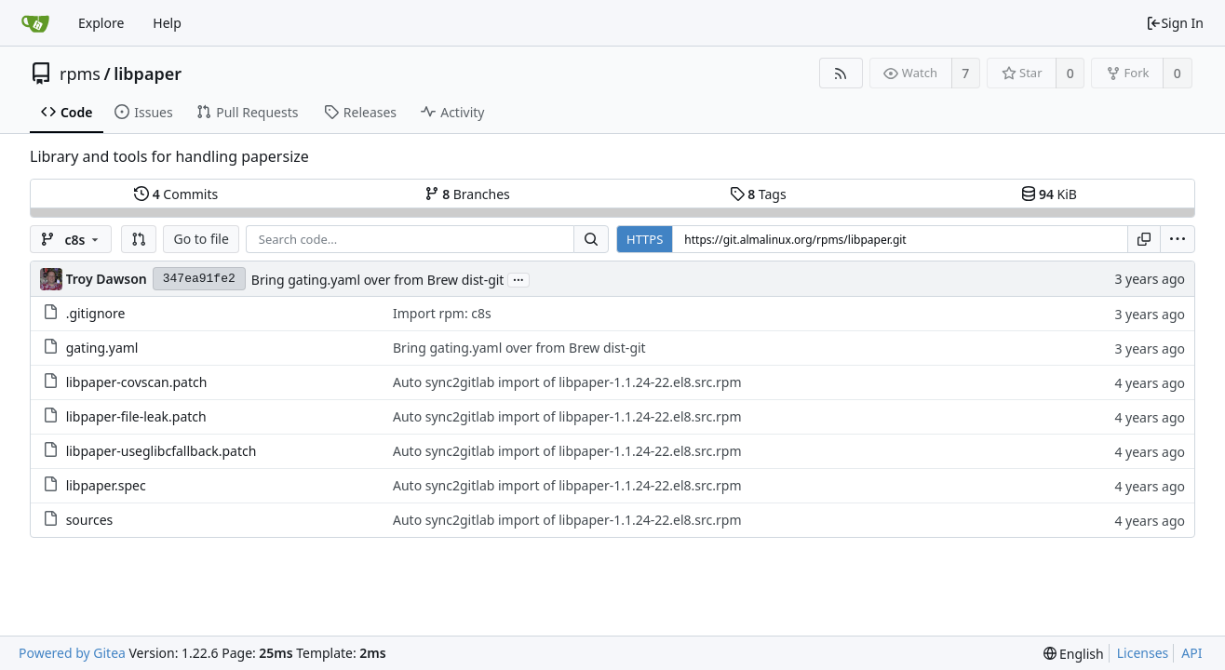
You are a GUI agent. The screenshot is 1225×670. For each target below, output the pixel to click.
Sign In (1175, 23)
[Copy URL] (1144, 239)
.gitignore (96, 313)
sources (90, 520)
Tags (758, 194)
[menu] (1177, 239)
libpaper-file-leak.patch (136, 416)
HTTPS (644, 239)
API (1191, 653)
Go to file (200, 239)
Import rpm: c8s (442, 313)
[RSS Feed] (841, 73)
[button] (138, 239)
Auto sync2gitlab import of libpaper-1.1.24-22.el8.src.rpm (567, 382)
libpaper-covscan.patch (137, 382)
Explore (101, 23)
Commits (176, 194)
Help (167, 23)
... (518, 279)
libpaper (148, 73)
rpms (80, 73)
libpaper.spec (106, 485)
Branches (467, 194)
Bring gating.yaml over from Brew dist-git (378, 279)
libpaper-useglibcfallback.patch (161, 451)
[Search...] (591, 239)
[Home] (35, 23)
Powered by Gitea (72, 653)
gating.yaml (102, 347)
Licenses (1143, 653)
